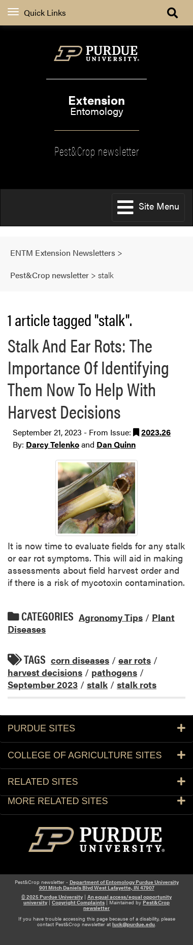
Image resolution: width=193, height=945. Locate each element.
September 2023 (43, 684)
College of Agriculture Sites (96, 755)
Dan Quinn (116, 444)
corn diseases (80, 660)
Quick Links (37, 12)
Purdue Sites (96, 728)
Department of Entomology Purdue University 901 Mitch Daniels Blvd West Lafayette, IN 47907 (109, 884)
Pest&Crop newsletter (96, 150)
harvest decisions (45, 672)
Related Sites (96, 782)
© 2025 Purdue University (52, 896)
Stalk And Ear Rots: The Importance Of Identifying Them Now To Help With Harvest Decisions (88, 378)
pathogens (114, 672)
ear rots (134, 660)
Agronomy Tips (111, 616)
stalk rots (136, 684)
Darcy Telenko (52, 444)
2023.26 (156, 432)
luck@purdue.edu (133, 924)
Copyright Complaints (78, 902)
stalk (97, 684)
